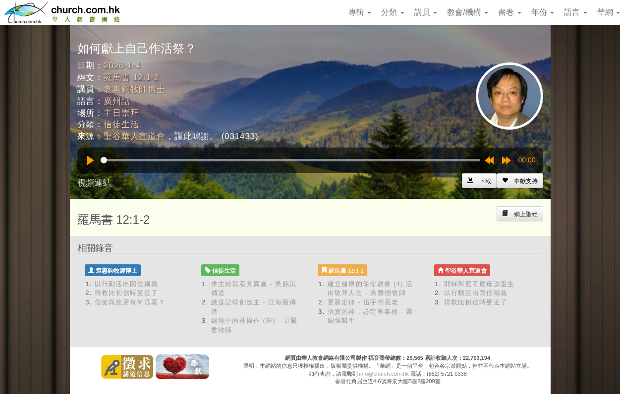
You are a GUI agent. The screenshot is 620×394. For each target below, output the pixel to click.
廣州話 (117, 101)
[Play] (90, 160)
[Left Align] (520, 180)
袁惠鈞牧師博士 (135, 89)
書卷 (509, 12)
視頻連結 (94, 183)
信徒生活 (121, 124)
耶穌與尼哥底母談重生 (479, 284)
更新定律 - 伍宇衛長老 (363, 302)
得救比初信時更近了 (127, 292)
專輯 (359, 12)
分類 (392, 12)
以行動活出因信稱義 (127, 284)
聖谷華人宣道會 (135, 136)
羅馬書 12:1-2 (131, 77)
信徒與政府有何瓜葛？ (130, 302)
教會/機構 (467, 12)
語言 (575, 12)
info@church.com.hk (384, 374)
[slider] (290, 160)
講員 (425, 12)
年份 (542, 12)
